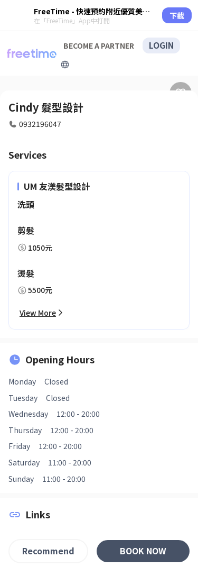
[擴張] (65, 64)
